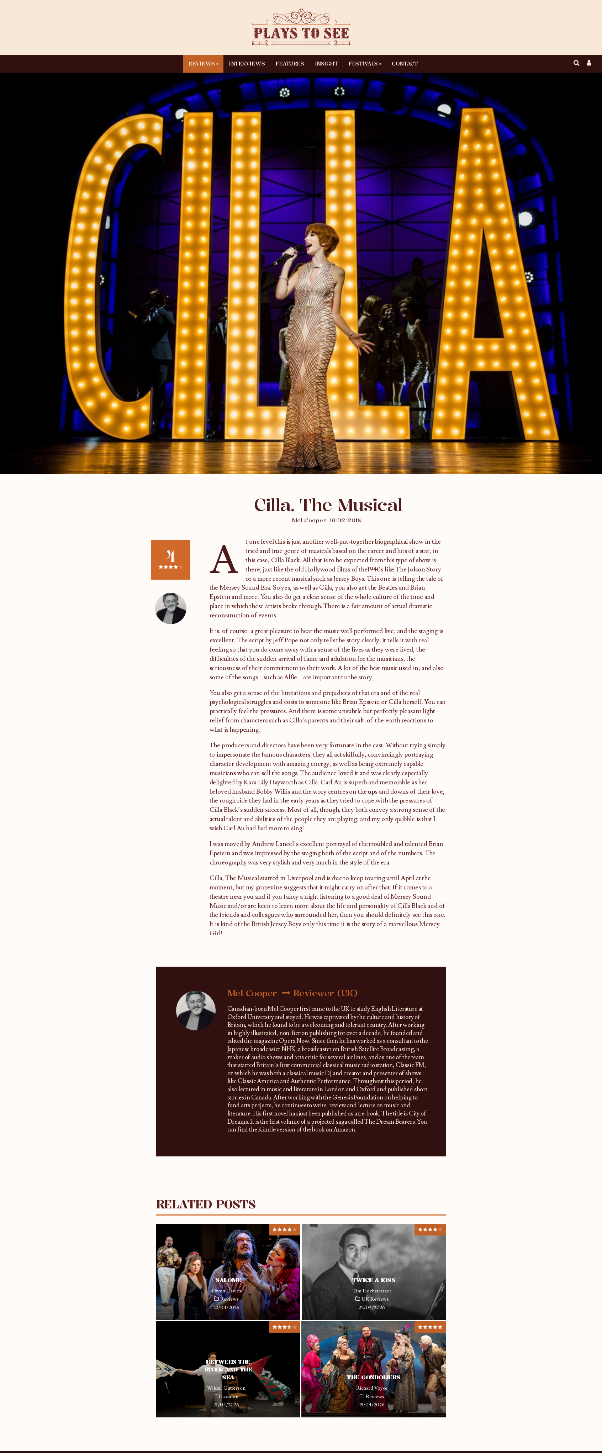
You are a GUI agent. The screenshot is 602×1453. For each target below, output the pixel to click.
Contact (404, 63)
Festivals (363, 63)
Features (289, 63)
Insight (326, 63)
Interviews (247, 63)
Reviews (201, 63)
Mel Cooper (309, 520)
